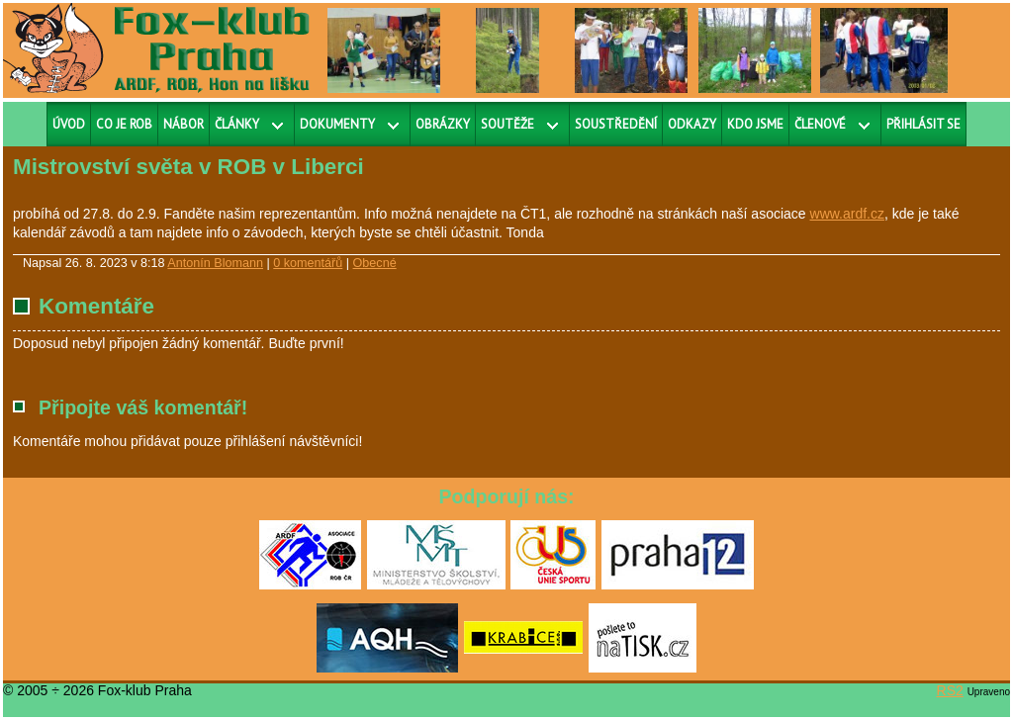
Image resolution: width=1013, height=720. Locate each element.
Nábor (183, 124)
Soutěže (507, 124)
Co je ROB (124, 124)
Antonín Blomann (215, 263)
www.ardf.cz (847, 214)
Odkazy (692, 124)
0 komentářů (307, 263)
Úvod (68, 124)
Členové (820, 124)
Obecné (375, 263)
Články (237, 124)
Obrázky (442, 124)
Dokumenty (337, 124)
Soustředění (616, 124)
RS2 (950, 690)
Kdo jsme (755, 124)
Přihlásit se (923, 124)
